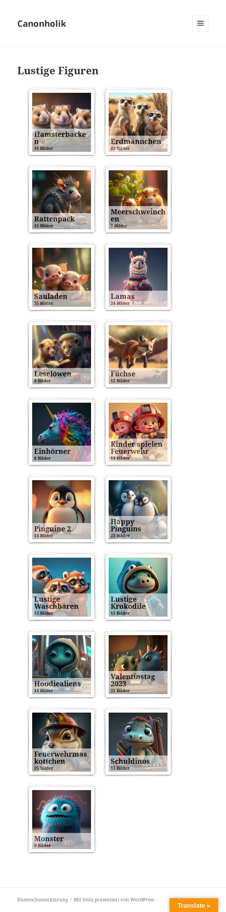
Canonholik (41, 23)
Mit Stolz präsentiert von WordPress (114, 899)
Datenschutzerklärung (42, 899)
